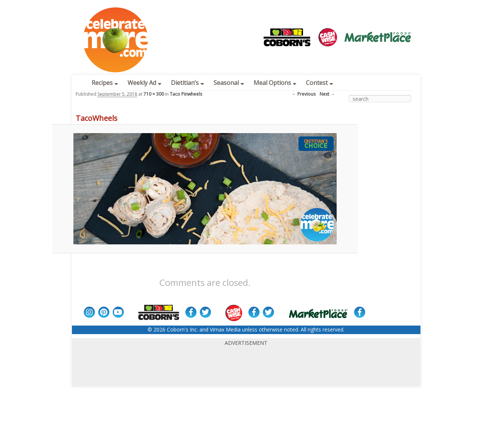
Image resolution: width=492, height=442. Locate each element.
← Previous (304, 94)
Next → (327, 94)
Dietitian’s (187, 83)
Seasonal (229, 83)
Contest (319, 83)
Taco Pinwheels (186, 94)
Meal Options (275, 83)
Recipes (105, 83)
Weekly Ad (144, 83)
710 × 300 (153, 94)
